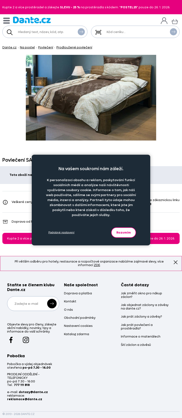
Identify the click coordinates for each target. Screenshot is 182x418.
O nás (68, 310)
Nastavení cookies (78, 326)
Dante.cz (9, 47)
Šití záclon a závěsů (136, 345)
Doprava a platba (78, 293)
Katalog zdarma (76, 334)
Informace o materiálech (140, 336)
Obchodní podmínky (80, 318)
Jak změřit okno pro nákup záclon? (141, 295)
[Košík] (175, 21)
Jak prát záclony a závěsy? (141, 317)
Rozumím (123, 232)
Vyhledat (81, 31)
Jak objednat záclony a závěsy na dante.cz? (144, 306)
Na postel (27, 47)
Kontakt (70, 301)
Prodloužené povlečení (74, 47)
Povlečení (45, 47)
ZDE (97, 265)
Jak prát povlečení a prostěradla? (137, 326)
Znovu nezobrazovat (175, 262)
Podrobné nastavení (61, 232)
